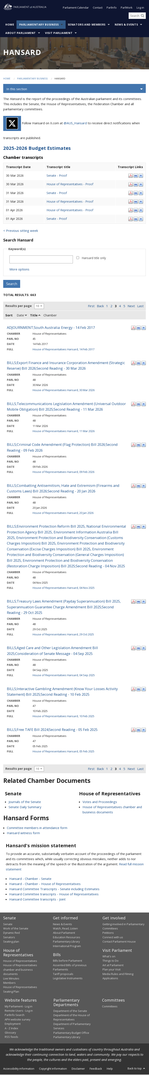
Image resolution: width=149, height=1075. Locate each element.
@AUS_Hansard (75, 123)
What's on (108, 957)
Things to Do (110, 961)
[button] (74, 89)
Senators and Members (86, 25)
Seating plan (11, 942)
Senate (7, 924)
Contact (97, 8)
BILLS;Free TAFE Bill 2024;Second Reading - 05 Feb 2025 (52, 729)
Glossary (10, 1033)
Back (100, 306)
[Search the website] (137, 16)
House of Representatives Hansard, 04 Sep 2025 (64, 675)
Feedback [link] (96, 1069)
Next (131, 306)
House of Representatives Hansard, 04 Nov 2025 (64, 588)
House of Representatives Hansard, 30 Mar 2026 (64, 390)
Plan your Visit (111, 970)
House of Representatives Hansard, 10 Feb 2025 (63, 716)
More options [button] (19, 269)
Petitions (108, 933)
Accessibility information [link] (18, 1069)
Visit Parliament (58, 33)
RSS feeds (11, 1037)
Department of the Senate (70, 1011)
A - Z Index (11, 1029)
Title (35, 315)
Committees (109, 1007)
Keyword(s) (17, 249)
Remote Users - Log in (19, 1011)
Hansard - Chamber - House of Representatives (45, 884)
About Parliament (20, 33)
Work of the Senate (15, 929)
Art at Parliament (112, 965)
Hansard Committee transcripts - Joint (37, 899)
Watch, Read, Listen (65, 929)
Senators (9, 938)
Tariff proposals (63, 974)
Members (9, 983)
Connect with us (112, 938)
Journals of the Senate (25, 802)
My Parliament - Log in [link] (18, 1007)
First (91, 306)
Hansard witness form (23, 833)
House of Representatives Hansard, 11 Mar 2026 (64, 431)
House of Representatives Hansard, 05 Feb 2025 (63, 752)
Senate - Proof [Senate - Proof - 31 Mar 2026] (57, 193)
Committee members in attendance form (37, 828)
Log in (140, 8)
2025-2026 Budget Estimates (37, 148)
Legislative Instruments (68, 979)
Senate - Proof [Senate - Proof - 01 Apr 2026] (57, 219)
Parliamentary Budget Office (71, 1033)
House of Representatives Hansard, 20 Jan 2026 (63, 513)
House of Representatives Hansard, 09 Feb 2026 (63, 472)
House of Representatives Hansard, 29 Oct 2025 (63, 635)
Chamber (50, 315)
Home (9, 25)
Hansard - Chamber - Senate (30, 879)
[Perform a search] (142, 16)
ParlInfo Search (14, 1015)
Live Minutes (11, 979)
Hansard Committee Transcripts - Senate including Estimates (54, 889)
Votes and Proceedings (100, 802)
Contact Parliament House (119, 942)
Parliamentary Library (66, 942)
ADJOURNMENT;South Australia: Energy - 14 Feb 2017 (51, 327)
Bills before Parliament (67, 961)
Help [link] (110, 1069)
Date (22, 315)
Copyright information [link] (53, 1069)
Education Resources (66, 938)
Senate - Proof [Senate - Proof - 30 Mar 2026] (57, 176)
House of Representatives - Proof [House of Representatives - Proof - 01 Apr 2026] (70, 210)
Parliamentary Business (39, 25)
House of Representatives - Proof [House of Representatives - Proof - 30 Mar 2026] (70, 184)
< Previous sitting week (20, 231)
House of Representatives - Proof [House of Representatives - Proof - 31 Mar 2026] (70, 202)
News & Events (126, 25)
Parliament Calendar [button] (76, 8)
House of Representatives (20, 961)
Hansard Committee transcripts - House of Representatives (54, 894)
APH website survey (17, 1020)
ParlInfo (112, 8)
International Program (67, 946)
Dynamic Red (11, 933)
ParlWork (126, 8)
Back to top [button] (137, 1069)
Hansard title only (94, 258)
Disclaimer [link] (78, 1069)
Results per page (18, 306)
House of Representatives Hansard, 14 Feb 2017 (63, 350)
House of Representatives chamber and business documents (20, 970)
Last (140, 306)
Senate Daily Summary (25, 807)
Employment (13, 1024)
